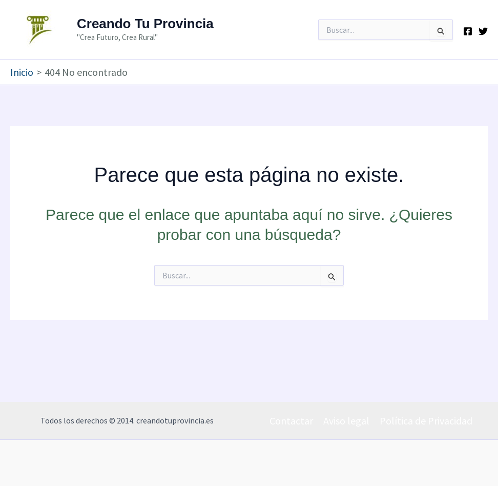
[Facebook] (467, 31)
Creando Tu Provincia (145, 23)
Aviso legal (346, 420)
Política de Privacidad (426, 420)
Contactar (291, 420)
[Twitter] (483, 31)
